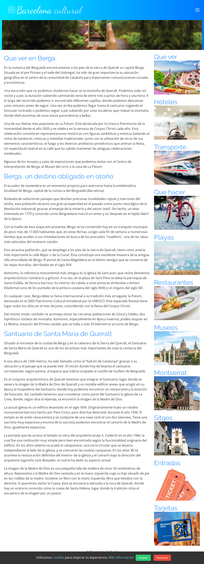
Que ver (165, 57)
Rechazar (162, 557)
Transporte (170, 147)
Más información (121, 557)
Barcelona (45, 10)
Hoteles (166, 102)
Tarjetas (165, 508)
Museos (166, 327)
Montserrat (170, 373)
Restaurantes (173, 282)
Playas (164, 237)
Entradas (167, 463)
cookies (58, 557)
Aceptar (143, 557)
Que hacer (169, 192)
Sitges (163, 418)
